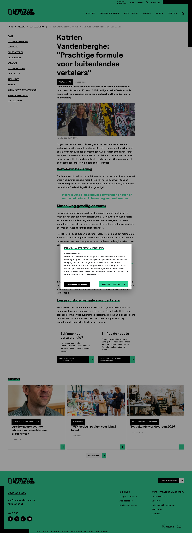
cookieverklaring (91, 274)
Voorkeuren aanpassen (77, 284)
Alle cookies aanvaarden (113, 284)
